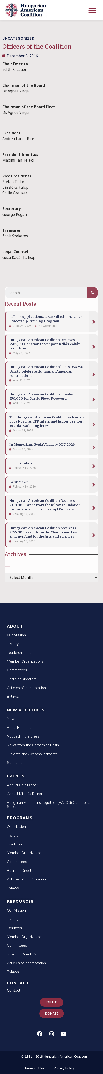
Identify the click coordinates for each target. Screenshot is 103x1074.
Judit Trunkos (20, 463)
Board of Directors (22, 679)
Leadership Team (20, 652)
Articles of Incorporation (26, 687)
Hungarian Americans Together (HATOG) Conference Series (49, 804)
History (13, 644)
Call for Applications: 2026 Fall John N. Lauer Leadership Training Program (45, 319)
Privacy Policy (64, 1068)
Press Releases (19, 727)
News (12, 718)
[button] (92, 10)
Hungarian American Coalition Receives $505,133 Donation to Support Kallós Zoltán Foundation (44, 344)
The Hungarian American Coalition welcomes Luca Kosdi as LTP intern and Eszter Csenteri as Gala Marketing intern (46, 421)
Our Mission (16, 635)
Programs (20, 817)
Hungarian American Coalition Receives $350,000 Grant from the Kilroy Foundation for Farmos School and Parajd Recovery (45, 505)
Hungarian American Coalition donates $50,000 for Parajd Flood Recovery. (41, 396)
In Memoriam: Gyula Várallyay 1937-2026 (42, 444)
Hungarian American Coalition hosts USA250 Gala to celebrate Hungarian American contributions (46, 371)
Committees (17, 670)
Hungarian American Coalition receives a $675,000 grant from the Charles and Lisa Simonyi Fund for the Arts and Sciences (43, 532)
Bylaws (13, 696)
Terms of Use (34, 1068)
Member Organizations (25, 661)
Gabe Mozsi (18, 482)
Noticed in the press (23, 736)
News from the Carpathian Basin (33, 745)
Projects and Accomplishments (32, 754)
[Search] (92, 292)
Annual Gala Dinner (22, 785)
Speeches (15, 762)
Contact (18, 983)
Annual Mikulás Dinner (24, 793)
